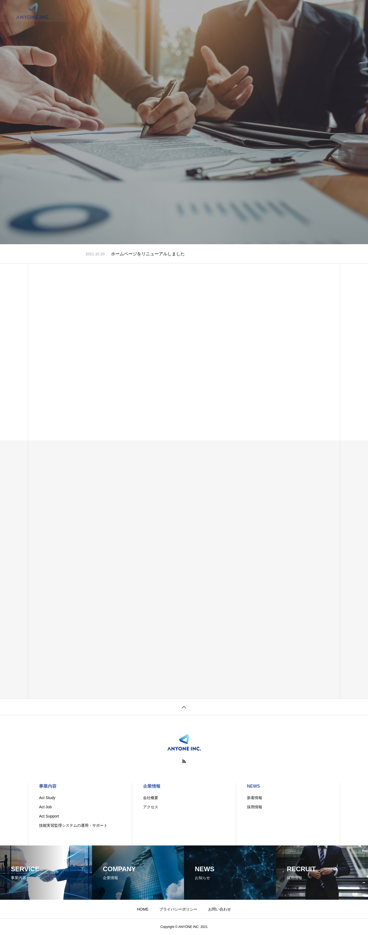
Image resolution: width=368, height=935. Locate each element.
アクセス (150, 807)
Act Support (49, 816)
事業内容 (47, 786)
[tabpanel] (184, 122)
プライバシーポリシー (178, 909)
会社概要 (150, 798)
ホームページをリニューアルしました (148, 254)
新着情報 (254, 798)
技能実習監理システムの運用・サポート (73, 825)
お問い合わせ (219, 909)
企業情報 (151, 786)
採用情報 (254, 807)
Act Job (45, 807)
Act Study (47, 798)
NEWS (253, 786)
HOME (142, 909)
